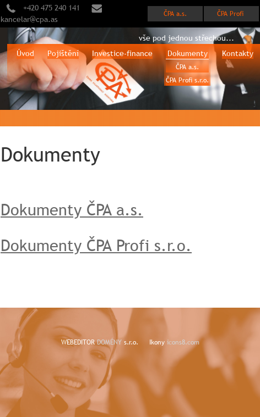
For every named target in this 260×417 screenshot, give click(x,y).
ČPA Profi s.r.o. (187, 80)
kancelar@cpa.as (29, 19)
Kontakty (237, 53)
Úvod (25, 53)
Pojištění (63, 53)
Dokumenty (187, 53)
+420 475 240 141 (51, 8)
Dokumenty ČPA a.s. (72, 209)
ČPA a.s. (175, 14)
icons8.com (183, 342)
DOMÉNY (110, 342)
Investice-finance (122, 53)
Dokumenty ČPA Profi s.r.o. (96, 245)
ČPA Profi (231, 14)
